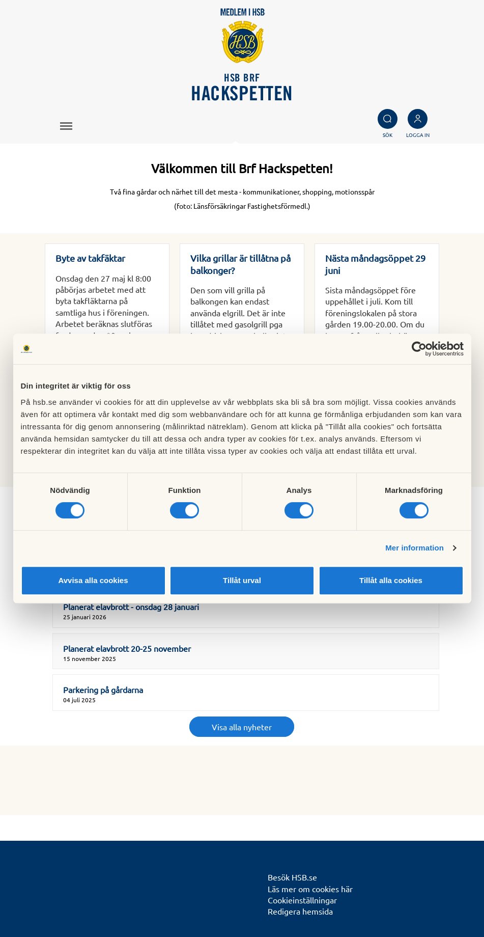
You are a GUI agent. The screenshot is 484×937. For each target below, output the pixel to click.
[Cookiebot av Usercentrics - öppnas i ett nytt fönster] (419, 348)
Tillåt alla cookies (390, 580)
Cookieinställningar (302, 900)
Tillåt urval (242, 580)
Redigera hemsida (300, 911)
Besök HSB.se (292, 877)
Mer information (414, 547)
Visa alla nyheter (242, 727)
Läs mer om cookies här (310, 889)
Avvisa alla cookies (93, 580)
